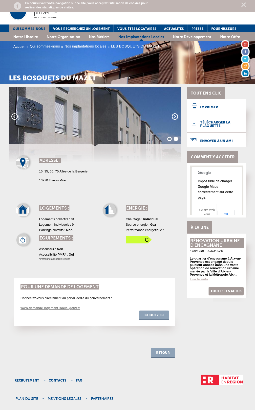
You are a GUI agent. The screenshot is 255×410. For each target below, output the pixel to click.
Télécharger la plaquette (215, 124)
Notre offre (230, 37)
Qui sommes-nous (29, 29)
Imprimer (209, 107)
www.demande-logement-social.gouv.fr (50, 308)
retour (163, 353)
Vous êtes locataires (136, 29)
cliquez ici (154, 315)
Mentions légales (64, 399)
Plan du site (27, 399)
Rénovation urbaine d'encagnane (215, 243)
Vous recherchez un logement (81, 29)
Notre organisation (63, 37)
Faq (79, 380)
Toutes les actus (226, 291)
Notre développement (192, 37)
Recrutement (27, 380)
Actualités (174, 29)
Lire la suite (199, 279)
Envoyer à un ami (216, 141)
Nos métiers (99, 37)
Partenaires (102, 399)
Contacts (57, 380)
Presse (197, 29)
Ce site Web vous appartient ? (207, 214)
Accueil (19, 46)
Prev (14, 116)
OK (226, 214)
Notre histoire (25, 37)
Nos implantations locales (141, 37)
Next (175, 116)
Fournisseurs (223, 29)
